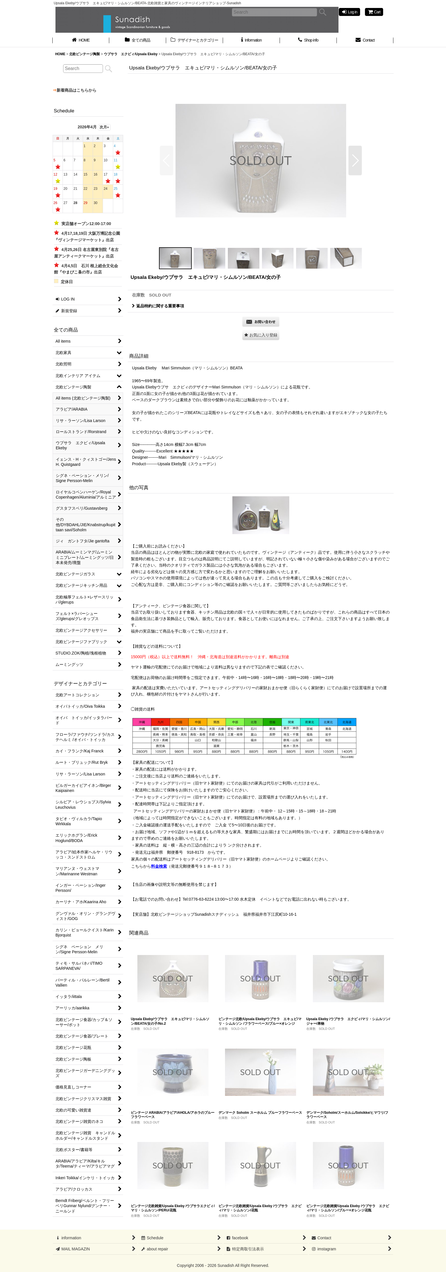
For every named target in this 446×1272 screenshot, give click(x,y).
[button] (166, 160)
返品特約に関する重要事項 (158, 306)
